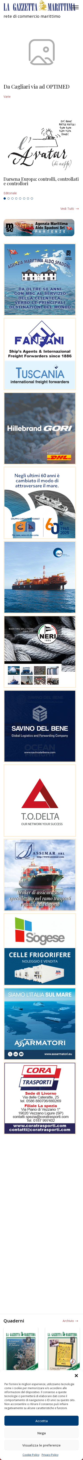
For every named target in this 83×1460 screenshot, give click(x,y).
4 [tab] (16, 198)
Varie (7, 96)
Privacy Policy (50, 1455)
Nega (41, 1433)
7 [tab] (28, 198)
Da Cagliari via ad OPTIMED (36, 86)
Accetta (41, 1421)
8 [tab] (32, 198)
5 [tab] (20, 198)
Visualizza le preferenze (41, 1445)
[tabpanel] (41, 186)
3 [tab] (12, 198)
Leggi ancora (41, 186)
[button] (76, 1375)
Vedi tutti (67, 208)
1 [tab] (5, 198)
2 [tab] (9, 198)
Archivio (68, 1321)
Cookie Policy (31, 1455)
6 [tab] (24, 198)
